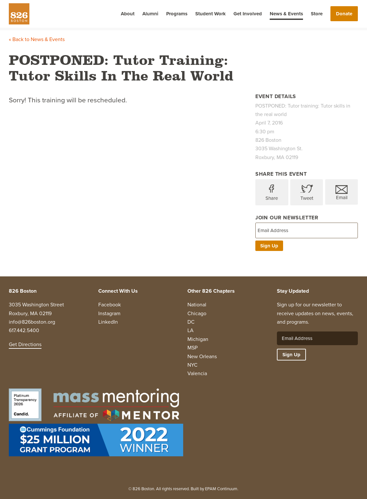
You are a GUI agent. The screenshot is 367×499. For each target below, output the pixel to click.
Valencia (197, 373)
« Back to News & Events (37, 39)
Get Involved (247, 13)
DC (191, 322)
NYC (192, 365)
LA (190, 330)
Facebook (109, 304)
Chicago (196, 313)
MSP (192, 347)
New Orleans (202, 356)
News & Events (286, 13)
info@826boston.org (32, 322)
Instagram (109, 313)
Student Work (210, 13)
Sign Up (269, 245)
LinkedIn (108, 322)
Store (317, 13)
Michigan (197, 339)
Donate (344, 13)
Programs (176, 13)
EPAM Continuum (221, 489)
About (128, 13)
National (196, 304)
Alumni (150, 13)
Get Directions (25, 344)
